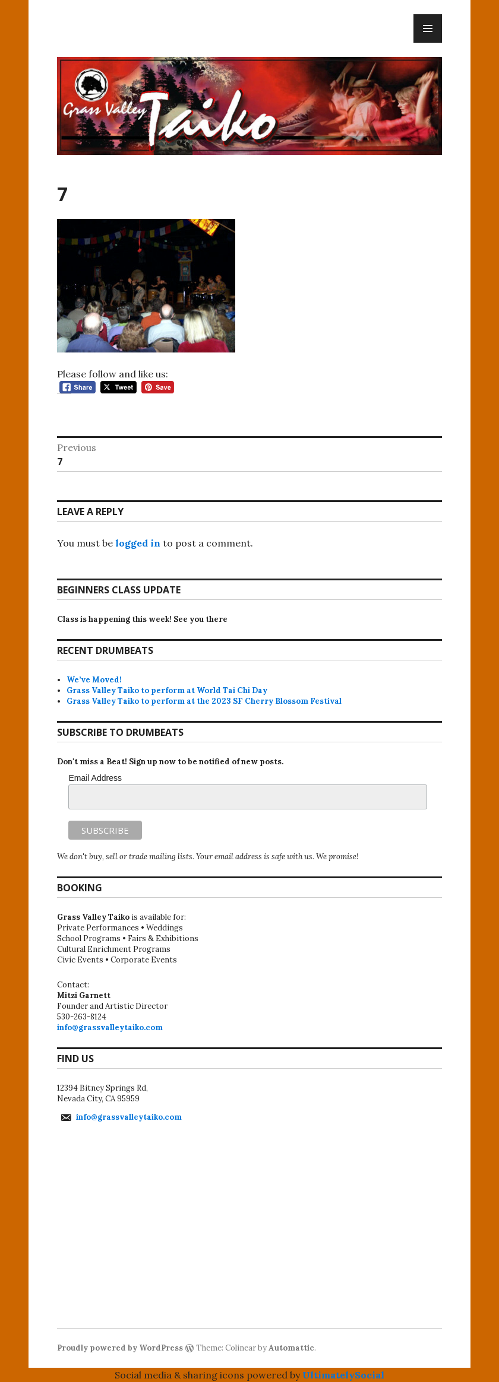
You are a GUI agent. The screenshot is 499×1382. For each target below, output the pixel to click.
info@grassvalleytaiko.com (110, 1027)
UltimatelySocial (343, 1375)
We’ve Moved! (94, 680)
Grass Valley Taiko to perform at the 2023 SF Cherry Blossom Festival (204, 701)
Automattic (291, 1348)
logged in (137, 543)
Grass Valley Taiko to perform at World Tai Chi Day (167, 690)
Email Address (94, 778)
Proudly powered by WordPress (120, 1348)
